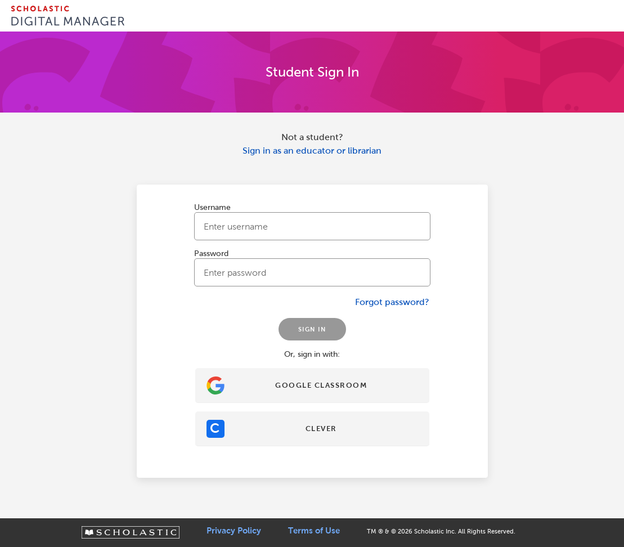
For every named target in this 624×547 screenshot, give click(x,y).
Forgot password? (392, 302)
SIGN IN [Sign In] (312, 329)
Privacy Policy (233, 530)
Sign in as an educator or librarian (312, 150)
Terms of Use (314, 530)
